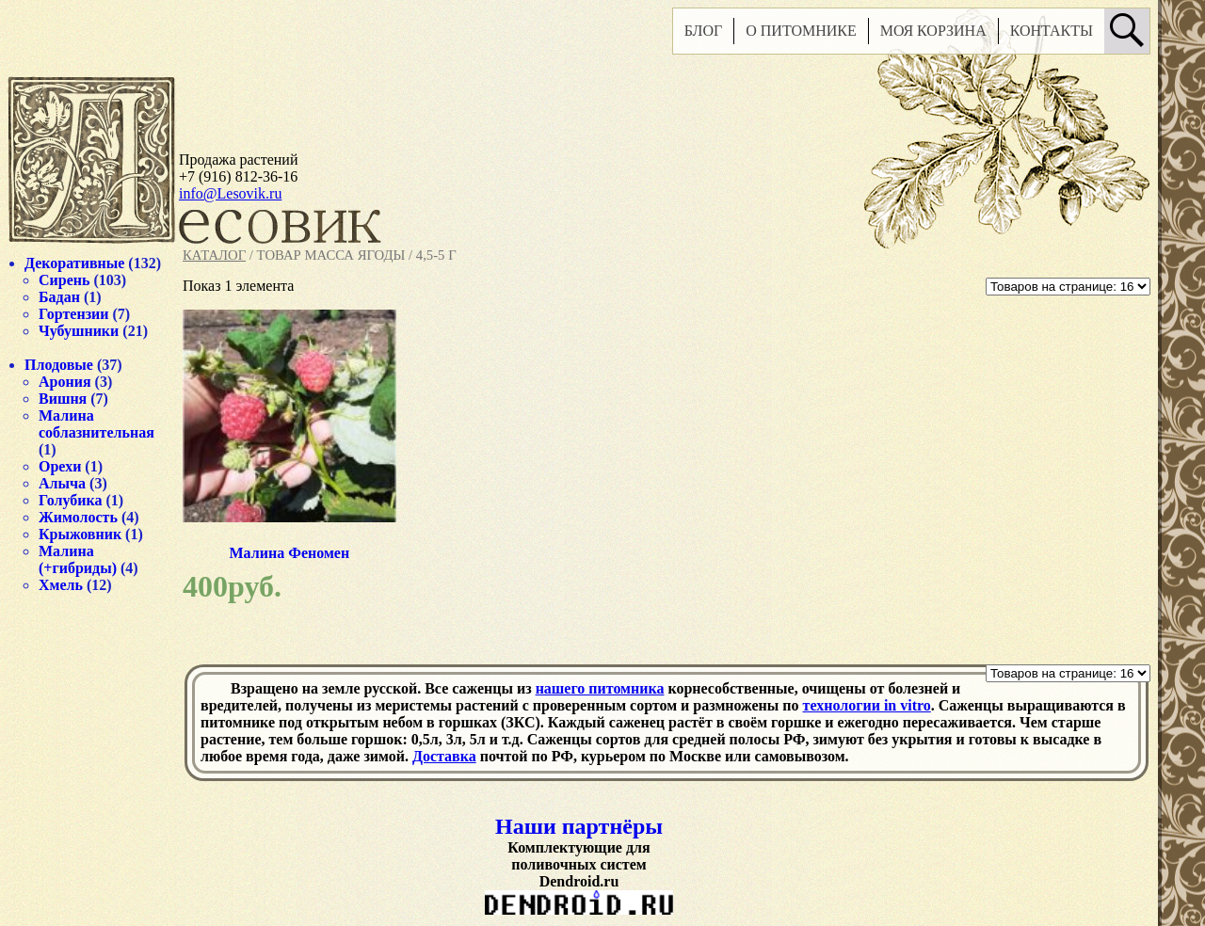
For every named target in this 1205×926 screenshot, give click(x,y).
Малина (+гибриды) (78, 559)
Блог (703, 31)
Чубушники (79, 331)
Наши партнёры (579, 826)
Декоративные (74, 263)
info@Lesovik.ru (230, 193)
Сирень (64, 280)
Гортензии (74, 314)
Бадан (59, 297)
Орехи (60, 466)
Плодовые (58, 365)
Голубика (71, 500)
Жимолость (78, 517)
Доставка (444, 756)
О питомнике (801, 31)
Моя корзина (933, 31)
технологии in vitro (867, 705)
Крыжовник (80, 534)
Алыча (62, 483)
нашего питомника (600, 688)
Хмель (61, 585)
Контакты (1051, 31)
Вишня (63, 399)
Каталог (214, 255)
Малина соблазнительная (96, 423)
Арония (65, 382)
